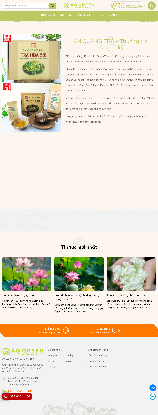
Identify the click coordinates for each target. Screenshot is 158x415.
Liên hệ (113, 14)
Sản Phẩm (83, 14)
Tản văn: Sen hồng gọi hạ (18, 295)
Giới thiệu (66, 14)
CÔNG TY (73, 355)
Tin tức (99, 14)
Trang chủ (47, 14)
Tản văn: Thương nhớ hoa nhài (125, 295)
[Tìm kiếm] (52, 6)
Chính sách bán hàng (99, 355)
